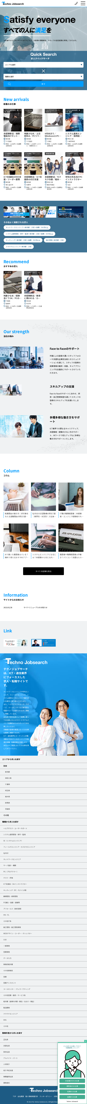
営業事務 (6, 952)
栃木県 (7, 796)
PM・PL (6, 915)
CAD (5, 939)
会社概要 (21, 1096)
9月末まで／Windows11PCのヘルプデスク (53, 134)
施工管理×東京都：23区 (55, 240)
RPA (4, 1020)
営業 (5, 977)
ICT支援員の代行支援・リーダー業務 (12, 178)
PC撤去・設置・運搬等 (11, 902)
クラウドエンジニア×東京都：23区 (18, 246)
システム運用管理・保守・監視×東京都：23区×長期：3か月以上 (29, 234)
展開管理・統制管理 (10, 896)
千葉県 (7, 784)
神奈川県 (8, 778)
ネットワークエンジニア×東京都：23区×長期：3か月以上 (27, 227)
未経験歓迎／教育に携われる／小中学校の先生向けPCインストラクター (32, 296)
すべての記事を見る (43, 571)
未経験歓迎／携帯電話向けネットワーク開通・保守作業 (12, 134)
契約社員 (6, 1052)
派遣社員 (6, 1046)
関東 (5, 766)
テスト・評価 (8, 878)
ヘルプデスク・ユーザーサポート (15, 828)
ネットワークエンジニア (12, 859)
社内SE (5, 853)
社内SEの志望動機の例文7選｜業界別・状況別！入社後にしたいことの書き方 (44, 515)
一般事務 (6, 946)
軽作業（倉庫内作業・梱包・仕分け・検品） (19, 1001)
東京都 (7, 772)
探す (43, 84)
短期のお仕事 (72, 1091)
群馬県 (7, 803)
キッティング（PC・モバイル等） (15, 890)
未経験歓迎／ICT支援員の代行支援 (33, 178)
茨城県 (7, 809)
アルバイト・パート (10, 1058)
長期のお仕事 (72, 1097)
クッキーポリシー (46, 1096)
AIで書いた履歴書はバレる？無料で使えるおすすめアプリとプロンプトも (16, 556)
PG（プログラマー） (10, 871)
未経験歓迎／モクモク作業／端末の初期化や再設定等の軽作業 (53, 178)
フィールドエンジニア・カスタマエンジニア (19, 847)
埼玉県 (7, 790)
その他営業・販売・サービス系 (14, 995)
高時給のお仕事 (72, 1086)
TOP (14, 1096)
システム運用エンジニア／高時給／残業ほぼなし (73, 134)
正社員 (5, 1039)
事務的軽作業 (8, 964)
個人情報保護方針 (31, 1096)
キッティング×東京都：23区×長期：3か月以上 (23, 240)
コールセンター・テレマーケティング (16, 989)
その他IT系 (7, 921)
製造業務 (6, 1008)
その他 (6, 815)
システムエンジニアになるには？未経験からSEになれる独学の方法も (44, 556)
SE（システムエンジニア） (13, 841)
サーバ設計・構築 (9, 865)
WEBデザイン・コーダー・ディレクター (17, 933)
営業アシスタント (9, 983)
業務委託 (6, 1083)
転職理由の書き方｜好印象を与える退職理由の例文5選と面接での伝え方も (16, 515)
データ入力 (7, 958)
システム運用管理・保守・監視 (14, 834)
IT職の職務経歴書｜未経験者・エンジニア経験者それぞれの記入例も (71, 515)
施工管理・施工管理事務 (12, 927)
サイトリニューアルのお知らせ (35, 607)
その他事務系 (8, 970)
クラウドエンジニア (10, 1014)
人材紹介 (6, 1064)
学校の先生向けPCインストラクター (73, 178)
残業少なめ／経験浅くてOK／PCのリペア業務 (12, 296)
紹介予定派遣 (8, 1070)
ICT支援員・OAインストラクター (15, 884)
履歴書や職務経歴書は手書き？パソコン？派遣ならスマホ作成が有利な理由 (71, 556)
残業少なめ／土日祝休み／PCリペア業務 (32, 134)
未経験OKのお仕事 (72, 1081)
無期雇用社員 (8, 1076)
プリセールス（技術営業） (12, 909)
